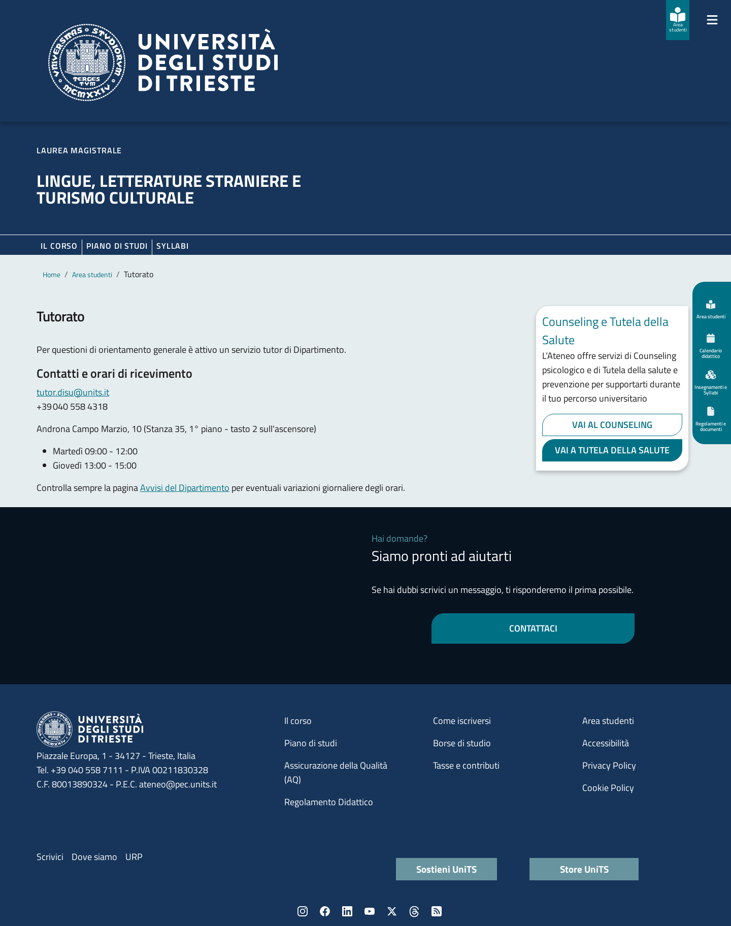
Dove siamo (94, 857)
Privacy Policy (609, 765)
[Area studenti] (677, 20)
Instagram (302, 911)
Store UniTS (584, 869)
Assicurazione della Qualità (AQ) (335, 772)
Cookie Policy (608, 788)
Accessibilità (605, 743)
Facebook (325, 911)
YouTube (369, 911)
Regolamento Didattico (328, 802)
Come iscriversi (462, 720)
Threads (414, 911)
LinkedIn (347, 911)
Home (51, 274)
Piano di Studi (117, 246)
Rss (436, 911)
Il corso (59, 246)
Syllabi (172, 246)
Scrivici (50, 857)
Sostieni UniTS (446, 869)
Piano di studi (310, 743)
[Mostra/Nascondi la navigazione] (712, 19)
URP (134, 857)
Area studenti (92, 274)
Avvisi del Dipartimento (184, 487)
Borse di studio (462, 743)
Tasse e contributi (466, 765)
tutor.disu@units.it (73, 392)
